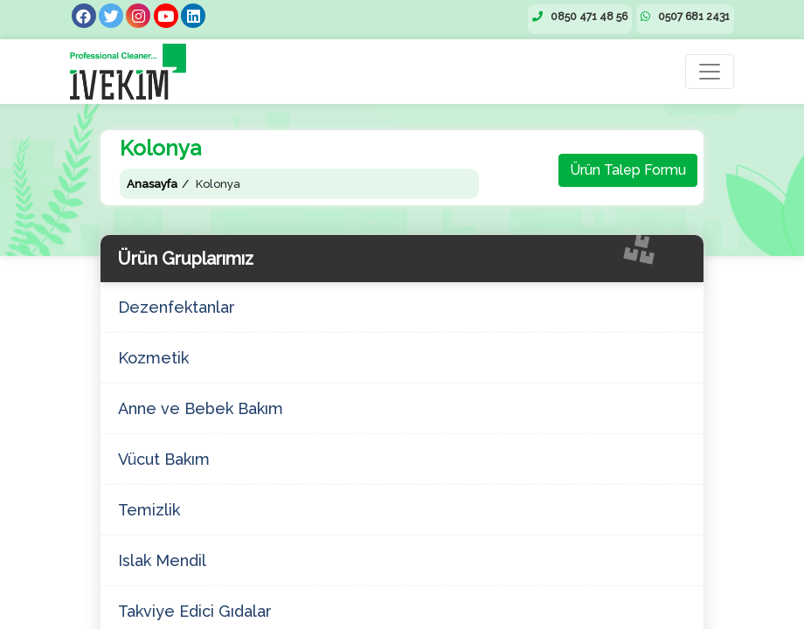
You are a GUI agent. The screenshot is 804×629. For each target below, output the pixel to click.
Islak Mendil (162, 560)
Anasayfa (152, 183)
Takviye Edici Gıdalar (195, 611)
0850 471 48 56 (579, 16)
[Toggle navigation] (709, 71)
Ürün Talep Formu (628, 170)
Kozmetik (153, 358)
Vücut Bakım (164, 459)
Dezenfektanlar (176, 307)
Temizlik (149, 510)
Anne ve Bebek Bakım (200, 408)
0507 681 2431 (685, 16)
